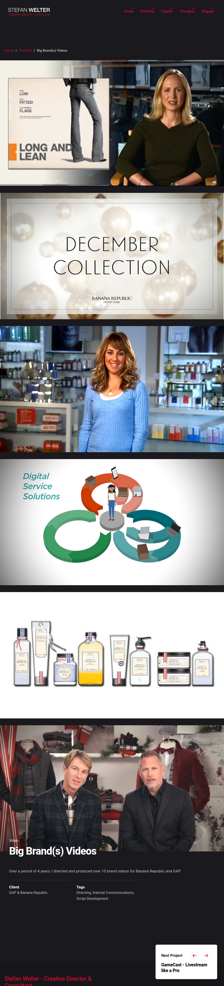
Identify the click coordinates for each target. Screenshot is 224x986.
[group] (128, 11)
